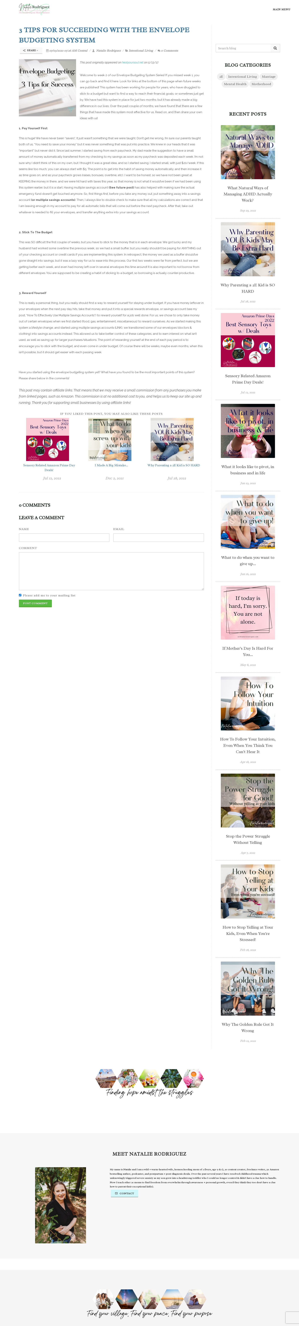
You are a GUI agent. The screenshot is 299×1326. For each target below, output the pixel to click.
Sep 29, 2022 (248, 210)
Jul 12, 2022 (52, 478)
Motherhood (261, 84)
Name (24, 529)
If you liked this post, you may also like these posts (111, 414)
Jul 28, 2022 (176, 478)
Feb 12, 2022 (248, 1041)
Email (118, 529)
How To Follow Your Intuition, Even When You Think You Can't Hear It (248, 745)
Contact (124, 1193)
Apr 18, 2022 (248, 762)
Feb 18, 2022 (248, 950)
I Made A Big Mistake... (111, 465)
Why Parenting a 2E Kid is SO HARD (174, 465)
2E (221, 76)
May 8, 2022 (248, 665)
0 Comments (168, 51)
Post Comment (35, 603)
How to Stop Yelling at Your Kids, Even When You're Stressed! (248, 934)
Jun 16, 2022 (248, 574)
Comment (28, 548)
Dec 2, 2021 (114, 478)
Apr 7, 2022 (248, 853)
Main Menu (281, 9)
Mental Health (235, 84)
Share (30, 50)
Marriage (269, 76)
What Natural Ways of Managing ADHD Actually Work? (248, 194)
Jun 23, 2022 (248, 483)
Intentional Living (141, 51)
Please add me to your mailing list (49, 595)
